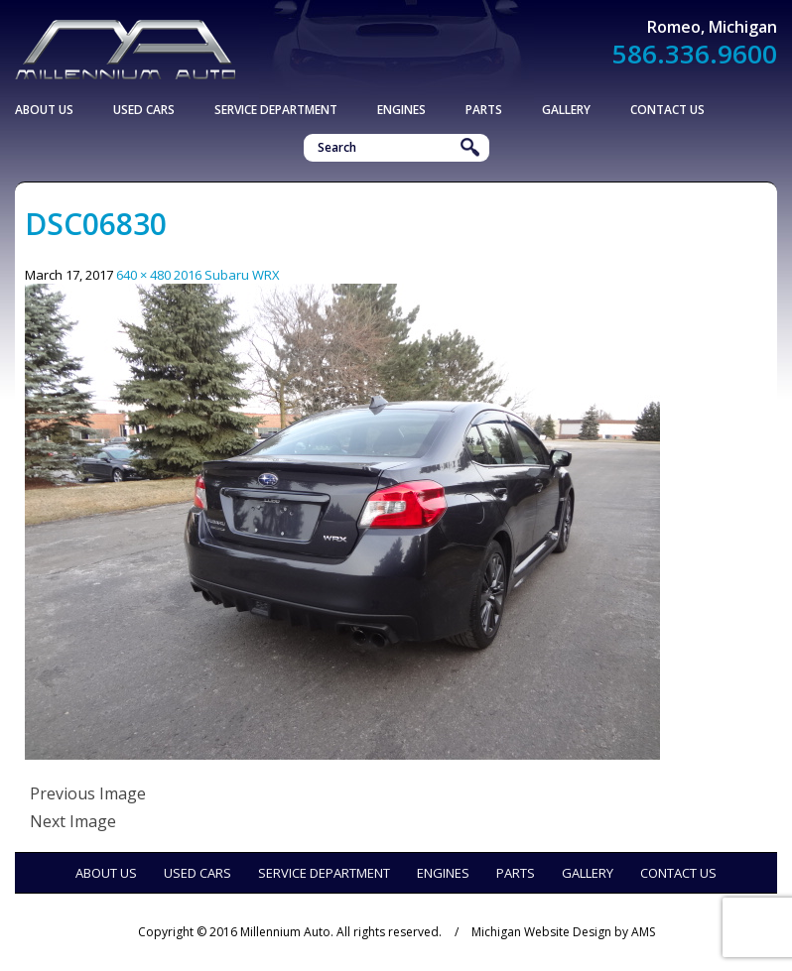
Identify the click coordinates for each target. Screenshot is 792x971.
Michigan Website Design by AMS (563, 931)
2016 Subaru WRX (227, 275)
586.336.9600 (694, 53)
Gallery (566, 109)
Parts (483, 109)
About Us (44, 109)
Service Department (275, 109)
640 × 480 (143, 275)
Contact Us (667, 109)
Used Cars (144, 109)
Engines (401, 109)
